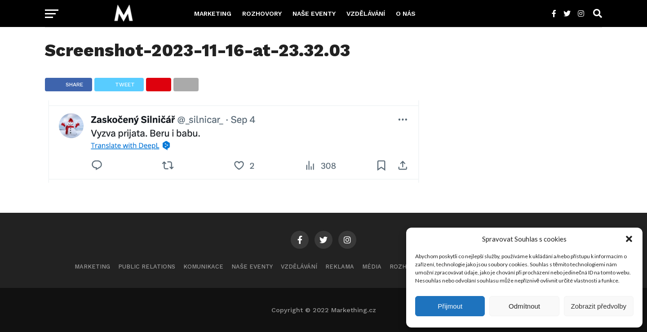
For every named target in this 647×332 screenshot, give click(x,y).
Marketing (212, 13)
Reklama (339, 266)
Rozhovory (262, 13)
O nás (406, 13)
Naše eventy (314, 13)
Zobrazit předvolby (598, 306)
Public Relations (146, 266)
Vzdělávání (365, 13)
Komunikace (203, 266)
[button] (629, 238)
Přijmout (450, 306)
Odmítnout (524, 306)
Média (371, 266)
